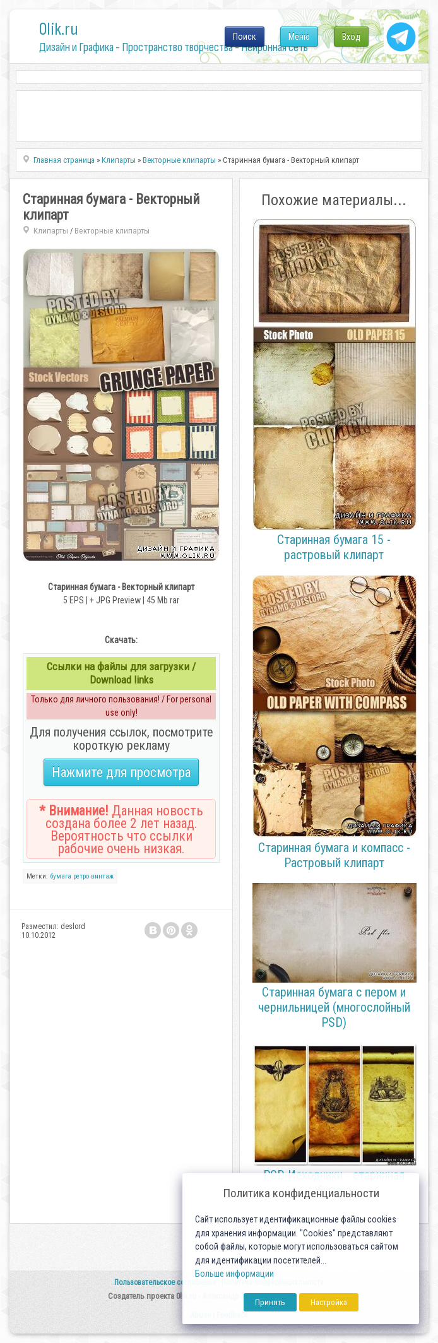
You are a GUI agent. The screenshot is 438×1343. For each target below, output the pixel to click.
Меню (299, 37)
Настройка (329, 1302)
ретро (81, 876)
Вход (351, 37)
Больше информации (234, 1274)
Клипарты (50, 230)
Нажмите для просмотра (121, 772)
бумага (60, 876)
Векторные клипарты (112, 230)
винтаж (102, 876)
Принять (270, 1302)
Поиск (244, 37)
